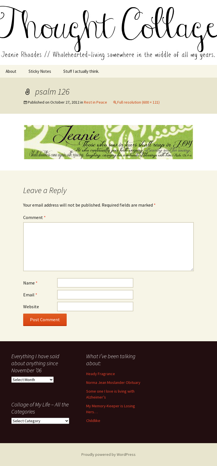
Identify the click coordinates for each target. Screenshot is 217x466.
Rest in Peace (95, 102)
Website (31, 306)
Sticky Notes (40, 71)
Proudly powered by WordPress (108, 454)
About (11, 71)
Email (30, 294)
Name (30, 283)
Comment (34, 217)
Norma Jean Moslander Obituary (113, 382)
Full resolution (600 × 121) (138, 102)
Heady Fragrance (100, 373)
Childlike (93, 420)
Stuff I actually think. (81, 71)
